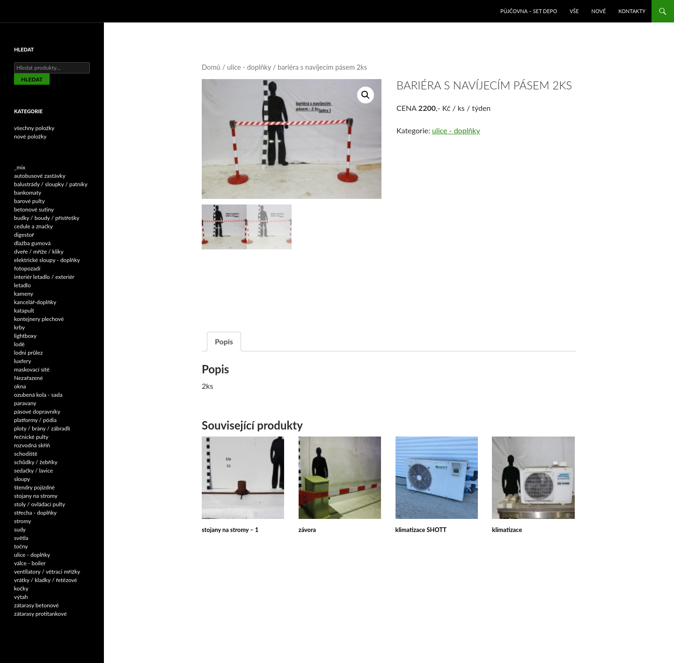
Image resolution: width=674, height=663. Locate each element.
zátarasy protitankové (40, 613)
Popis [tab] (224, 340)
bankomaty (27, 192)
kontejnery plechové (39, 318)
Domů (211, 67)
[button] (365, 95)
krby (19, 327)
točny (21, 546)
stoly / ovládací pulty (39, 504)
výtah (21, 596)
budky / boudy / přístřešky (47, 217)
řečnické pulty (31, 436)
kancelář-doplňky (35, 302)
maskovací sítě (32, 369)
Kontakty (631, 11)
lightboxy (25, 335)
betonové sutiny (34, 209)
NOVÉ (599, 11)
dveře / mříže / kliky (39, 251)
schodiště (25, 453)
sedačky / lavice (33, 470)
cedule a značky (33, 226)
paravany (25, 403)
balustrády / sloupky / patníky (51, 184)
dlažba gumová (32, 243)
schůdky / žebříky (36, 462)
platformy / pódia (35, 419)
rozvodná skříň (32, 445)
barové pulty (29, 200)
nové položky (30, 136)
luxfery (22, 360)
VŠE (574, 11)
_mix (19, 167)
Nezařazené (28, 377)
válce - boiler (29, 563)
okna (20, 386)
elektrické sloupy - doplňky (47, 259)
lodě (19, 344)
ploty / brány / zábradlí (42, 428)
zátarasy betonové (36, 605)
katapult (24, 310)
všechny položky (34, 127)
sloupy (22, 478)
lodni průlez (28, 352)
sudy (20, 529)
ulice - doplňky (249, 67)
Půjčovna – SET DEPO (528, 11)
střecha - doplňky (35, 512)
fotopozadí (27, 268)
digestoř (24, 234)
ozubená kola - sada (38, 394)
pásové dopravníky (37, 411)
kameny (23, 293)
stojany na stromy (36, 495)
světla (21, 537)
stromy (22, 521)
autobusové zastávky (40, 175)
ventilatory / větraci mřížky (47, 571)
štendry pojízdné (34, 487)
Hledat (32, 79)
